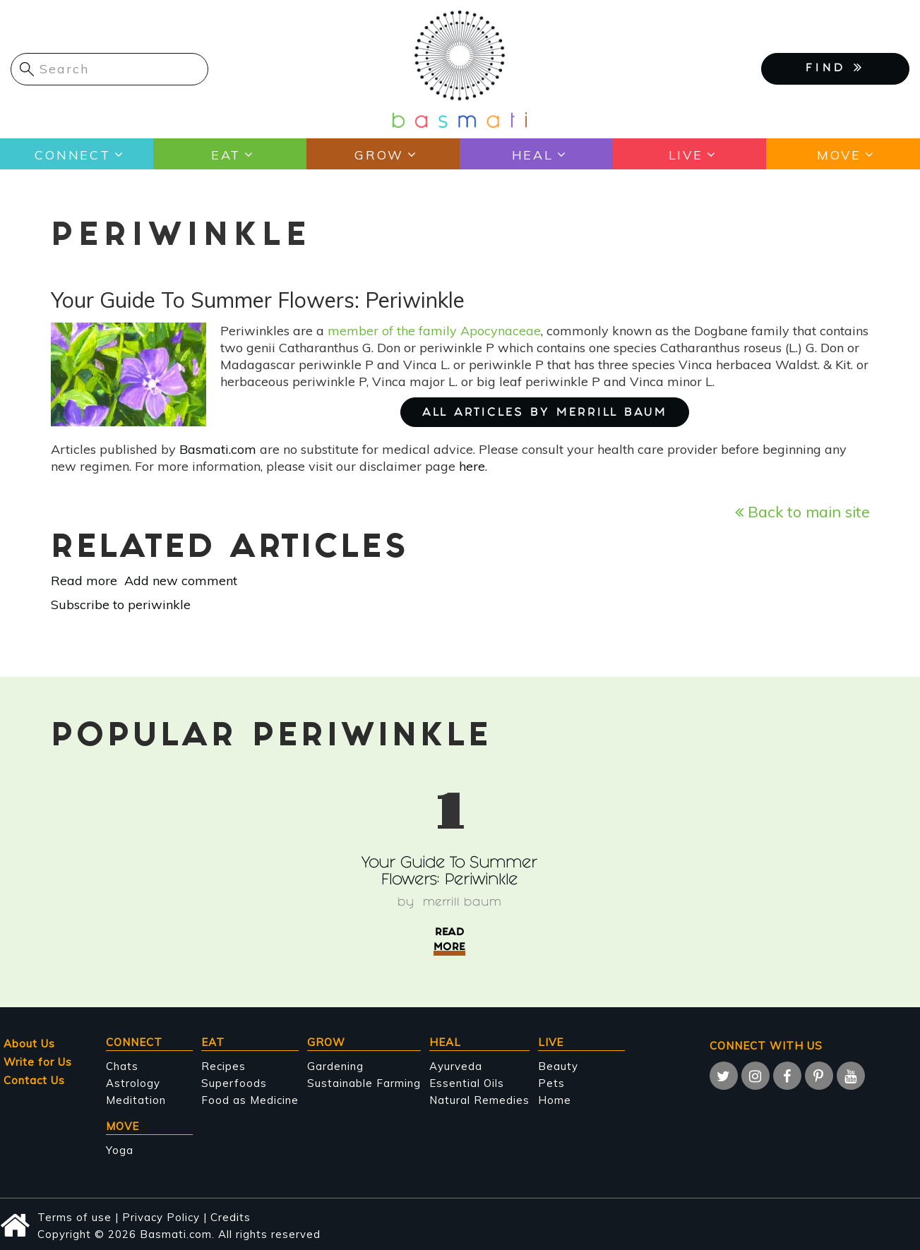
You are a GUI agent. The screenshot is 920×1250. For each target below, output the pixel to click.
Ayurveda (455, 1066)
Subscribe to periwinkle (121, 604)
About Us (29, 1043)
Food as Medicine (250, 1100)
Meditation (136, 1100)
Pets (551, 1083)
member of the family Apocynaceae (434, 331)
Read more (84, 580)
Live (685, 154)
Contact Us (34, 1080)
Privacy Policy (161, 1217)
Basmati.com (217, 449)
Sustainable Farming (364, 1083)
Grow (379, 154)
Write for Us (38, 1062)
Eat (225, 154)
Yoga (119, 1150)
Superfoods (234, 1083)
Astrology (133, 1083)
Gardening (335, 1066)
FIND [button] (835, 68)
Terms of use (74, 1217)
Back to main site (802, 511)
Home (554, 1100)
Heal (532, 154)
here (472, 466)
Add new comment (180, 580)
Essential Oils (466, 1083)
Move (838, 154)
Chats (122, 1066)
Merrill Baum (462, 903)
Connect (72, 154)
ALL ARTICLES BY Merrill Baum (544, 413)
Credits (230, 1217)
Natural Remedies (479, 1100)
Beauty (558, 1066)
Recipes (223, 1066)
